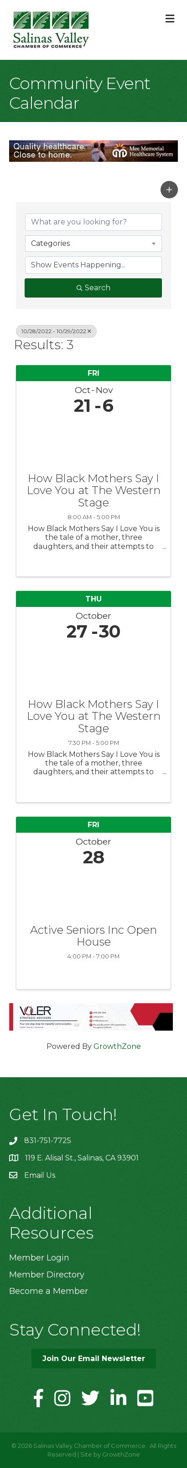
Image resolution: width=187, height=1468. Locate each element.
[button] (169, 189)
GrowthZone (117, 1046)
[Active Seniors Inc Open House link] (93, 893)
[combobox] (93, 243)
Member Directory (46, 1275)
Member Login (39, 1258)
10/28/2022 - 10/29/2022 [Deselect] (56, 331)
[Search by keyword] (93, 222)
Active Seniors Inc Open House (93, 936)
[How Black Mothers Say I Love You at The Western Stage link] (93, 442)
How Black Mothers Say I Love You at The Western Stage (94, 491)
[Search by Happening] (93, 265)
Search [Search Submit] (93, 287)
